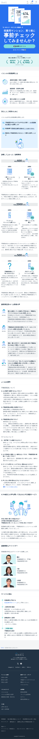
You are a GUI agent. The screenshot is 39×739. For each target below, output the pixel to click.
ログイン (22, 697)
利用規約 (3, 719)
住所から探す (4, 677)
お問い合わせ (4, 706)
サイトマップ (4, 721)
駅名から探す (4, 679)
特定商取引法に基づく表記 (29, 719)
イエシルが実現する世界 (7, 694)
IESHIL (2, 647)
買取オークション (24, 682)
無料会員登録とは (24, 699)
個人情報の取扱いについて (14, 719)
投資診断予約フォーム (10, 602)
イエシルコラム (24, 684)
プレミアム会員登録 (25, 694)
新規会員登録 (23, 692)
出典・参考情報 (5, 709)
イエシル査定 (23, 677)
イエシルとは (4, 692)
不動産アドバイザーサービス (27, 679)
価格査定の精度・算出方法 (8, 697)
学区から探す (4, 682)
